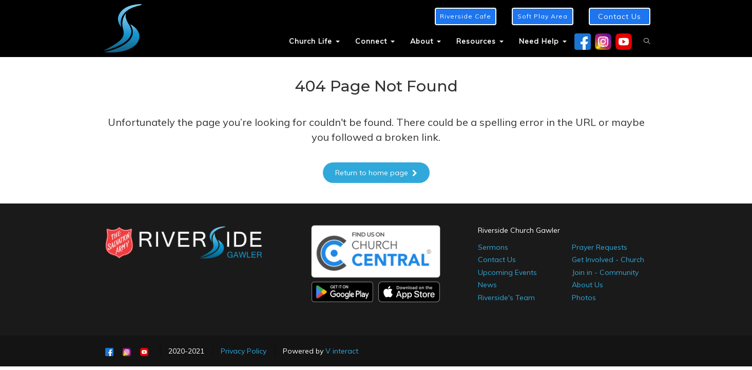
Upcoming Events (507, 272)
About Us (587, 284)
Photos (584, 297)
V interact (341, 351)
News (487, 284)
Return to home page (376, 172)
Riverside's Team (506, 297)
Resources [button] (480, 41)
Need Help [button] (543, 41)
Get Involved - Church (608, 259)
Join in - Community (605, 272)
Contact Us (497, 259)
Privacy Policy (243, 351)
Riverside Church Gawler (519, 230)
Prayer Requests (599, 247)
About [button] (425, 41)
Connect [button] (375, 41)
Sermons (493, 247)
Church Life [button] (314, 41)
